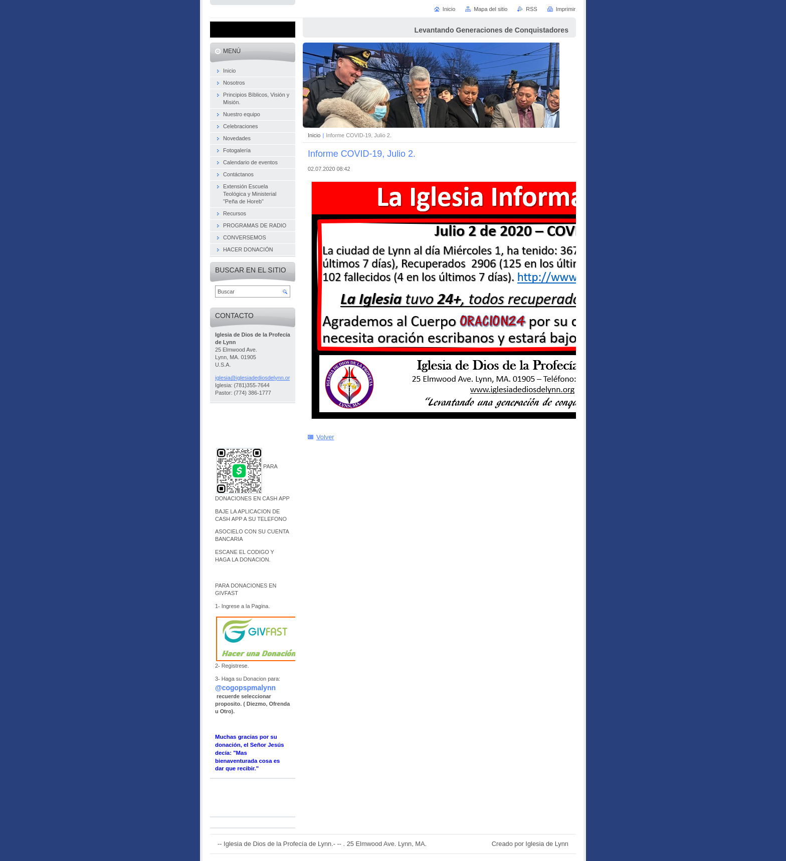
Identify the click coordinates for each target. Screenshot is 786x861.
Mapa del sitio (490, 9)
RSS (531, 9)
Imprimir (565, 9)
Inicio (314, 135)
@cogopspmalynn (245, 688)
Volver (325, 437)
